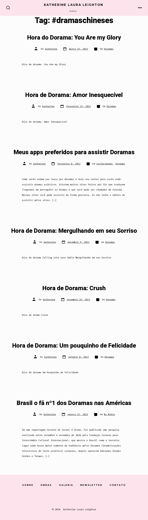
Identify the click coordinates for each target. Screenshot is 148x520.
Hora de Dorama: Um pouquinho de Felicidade (74, 345)
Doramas (109, 48)
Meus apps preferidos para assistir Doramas (74, 152)
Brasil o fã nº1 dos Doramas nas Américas (74, 403)
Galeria (66, 485)
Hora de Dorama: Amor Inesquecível (74, 95)
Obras (46, 485)
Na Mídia (109, 414)
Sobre (27, 485)
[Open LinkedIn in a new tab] (83, 497)
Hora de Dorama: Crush (74, 288)
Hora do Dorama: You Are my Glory (74, 37)
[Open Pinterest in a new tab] (92, 497)
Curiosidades (104, 163)
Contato (118, 485)
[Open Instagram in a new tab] (74, 497)
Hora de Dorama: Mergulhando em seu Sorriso (74, 230)
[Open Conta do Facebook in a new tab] (56, 497)
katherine (51, 48)
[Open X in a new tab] (65, 497)
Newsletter (91, 485)
